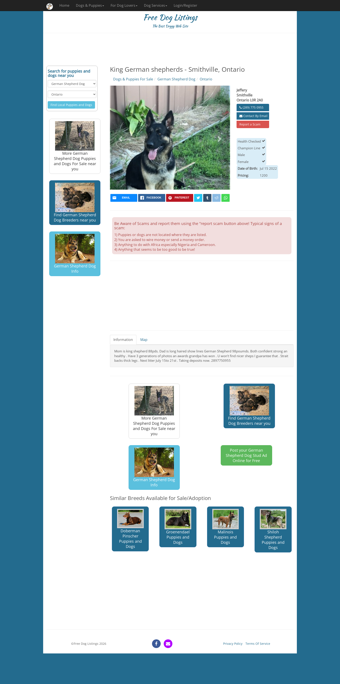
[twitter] (198, 198)
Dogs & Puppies (90, 5)
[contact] (168, 643)
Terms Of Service (257, 644)
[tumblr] (207, 198)
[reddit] (216, 198)
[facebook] (151, 198)
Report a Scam (249, 124)
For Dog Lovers (124, 5)
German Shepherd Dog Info (75, 254)
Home (64, 5)
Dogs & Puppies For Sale (133, 79)
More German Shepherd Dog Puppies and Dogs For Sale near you (75, 146)
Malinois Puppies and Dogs (225, 527)
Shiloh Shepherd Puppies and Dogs (273, 529)
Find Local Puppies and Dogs (71, 105)
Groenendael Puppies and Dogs (178, 527)
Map (143, 339)
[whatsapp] (225, 198)
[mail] (123, 198)
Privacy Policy (232, 644)
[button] (120, 138)
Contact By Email (253, 116)
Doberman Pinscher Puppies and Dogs (130, 529)
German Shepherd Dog (176, 79)
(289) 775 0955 (251, 107)
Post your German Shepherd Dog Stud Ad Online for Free (246, 455)
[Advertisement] (170, 49)
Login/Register (185, 5)
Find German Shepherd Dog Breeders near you (75, 203)
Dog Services (155, 5)
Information (123, 339)
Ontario (206, 79)
